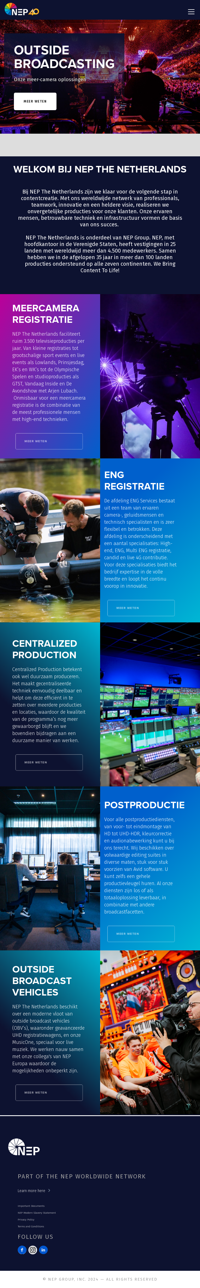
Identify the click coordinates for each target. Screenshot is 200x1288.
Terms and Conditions (31, 1226)
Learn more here (31, 1191)
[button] (190, 11)
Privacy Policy (26, 1219)
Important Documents (31, 1206)
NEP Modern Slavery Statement (37, 1212)
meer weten (35, 101)
